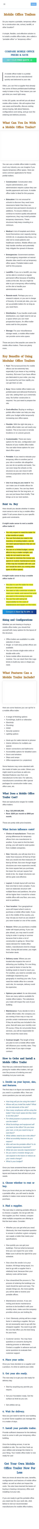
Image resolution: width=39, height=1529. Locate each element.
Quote (33, 4)
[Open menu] (4, 4)
